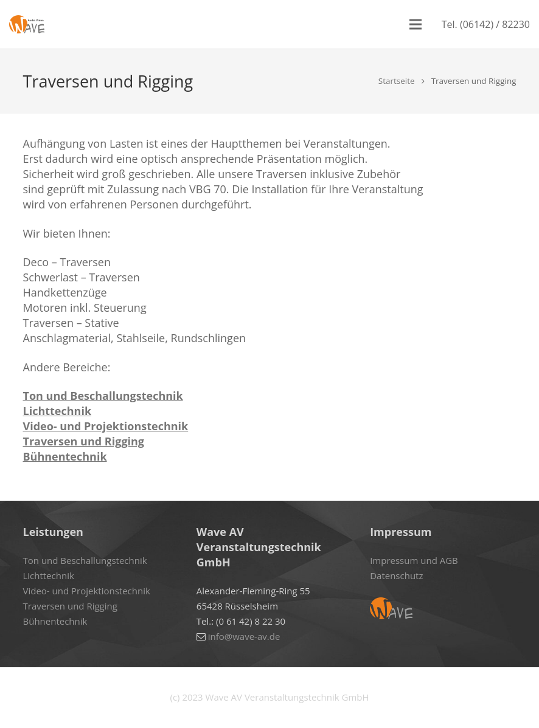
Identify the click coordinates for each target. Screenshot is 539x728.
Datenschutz (396, 575)
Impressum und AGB (414, 560)
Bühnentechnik (65, 456)
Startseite (396, 80)
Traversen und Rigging (84, 441)
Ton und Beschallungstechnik (103, 395)
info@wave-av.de (244, 636)
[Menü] (415, 24)
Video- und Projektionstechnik (106, 426)
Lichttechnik (57, 410)
